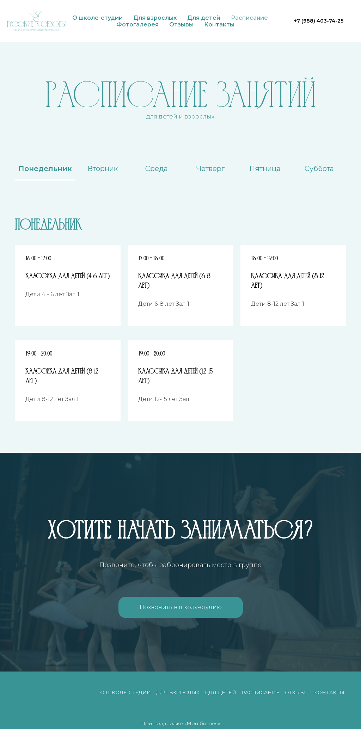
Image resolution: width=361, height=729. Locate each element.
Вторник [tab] (102, 168)
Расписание (249, 17)
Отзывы (181, 24)
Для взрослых (155, 17)
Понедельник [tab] (45, 168)
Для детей (203, 17)
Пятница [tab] (265, 168)
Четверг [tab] (210, 168)
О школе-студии (97, 17)
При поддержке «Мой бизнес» (180, 723)
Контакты (219, 24)
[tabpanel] (180, 223)
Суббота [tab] (319, 168)
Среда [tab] (156, 168)
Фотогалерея (137, 24)
